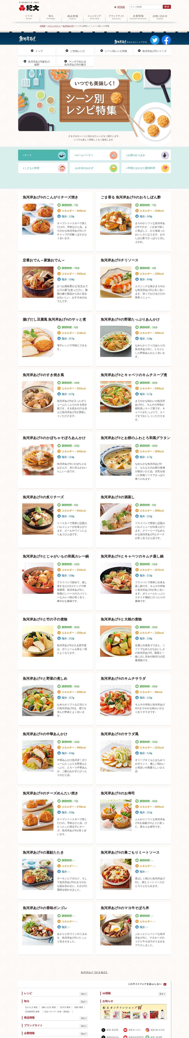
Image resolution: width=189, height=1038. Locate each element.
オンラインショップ (94, 17)
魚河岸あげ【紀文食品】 (94, 972)
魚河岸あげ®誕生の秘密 (39, 63)
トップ (39, 51)
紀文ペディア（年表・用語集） (58, 1012)
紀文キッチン (135, 1030)
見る (83, 994)
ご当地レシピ (77, 51)
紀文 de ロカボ (157, 1030)
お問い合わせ (160, 17)
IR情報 (121, 7)
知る (51, 17)
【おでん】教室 (31, 1007)
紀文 (29, 5)
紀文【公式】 (113, 1030)
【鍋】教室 (78, 1007)
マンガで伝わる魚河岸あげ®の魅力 (75, 63)
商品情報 (73, 17)
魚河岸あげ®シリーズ (154, 51)
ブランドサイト (116, 17)
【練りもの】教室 (48, 1007)
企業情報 (138, 17)
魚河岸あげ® (68, 26)
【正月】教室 (64, 1007)
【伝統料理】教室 (32, 1012)
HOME (42, 26)
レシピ (29, 17)
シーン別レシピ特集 (116, 51)
